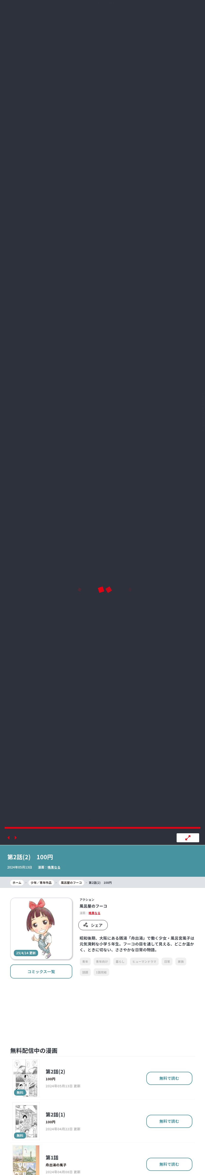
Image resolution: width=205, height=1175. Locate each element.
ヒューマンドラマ (144, 961)
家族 (181, 961)
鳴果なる (54, 867)
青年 (85, 961)
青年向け (102, 961)
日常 (167, 961)
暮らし (120, 961)
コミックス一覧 (41, 971)
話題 (85, 972)
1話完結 (101, 972)
